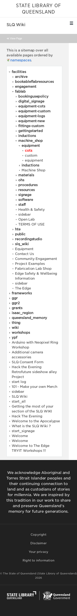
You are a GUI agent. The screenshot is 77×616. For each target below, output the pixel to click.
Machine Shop (33, 170)
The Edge (23, 288)
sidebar (24, 214)
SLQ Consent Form (27, 362)
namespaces (20, 60)
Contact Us (24, 254)
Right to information (38, 560)
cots (28, 150)
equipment (34, 160)
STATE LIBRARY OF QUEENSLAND (38, 9)
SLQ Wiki (20, 397)
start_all (19, 401)
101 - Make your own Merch (34, 387)
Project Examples (30, 264)
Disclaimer (38, 543)
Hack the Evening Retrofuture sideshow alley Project (34, 372)
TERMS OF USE (31, 224)
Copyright (38, 534)
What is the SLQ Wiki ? (31, 426)
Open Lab (26, 219)
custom (31, 155)
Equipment (24, 249)
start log (19, 382)
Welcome (20, 436)
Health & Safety (31, 210)
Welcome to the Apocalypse (36, 421)
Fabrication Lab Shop (33, 269)
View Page (16, 38)
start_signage (23, 431)
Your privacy (38, 551)
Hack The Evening (27, 416)
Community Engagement (36, 259)
